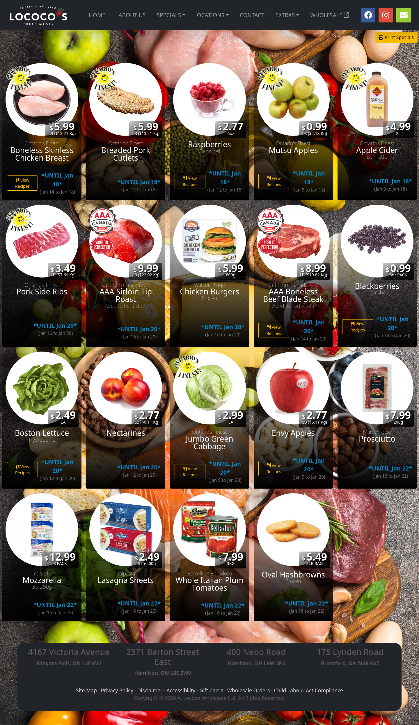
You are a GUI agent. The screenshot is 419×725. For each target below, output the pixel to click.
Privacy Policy (117, 690)
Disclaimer (150, 690)
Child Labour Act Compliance (308, 690)
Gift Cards (211, 690)
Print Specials (396, 37)
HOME (97, 15)
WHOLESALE (329, 15)
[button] (183, 15)
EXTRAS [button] (285, 15)
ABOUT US (132, 15)
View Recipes (22, 183)
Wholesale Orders (248, 690)
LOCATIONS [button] (209, 15)
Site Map (87, 690)
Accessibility (180, 690)
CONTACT (252, 15)
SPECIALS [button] (169, 15)
